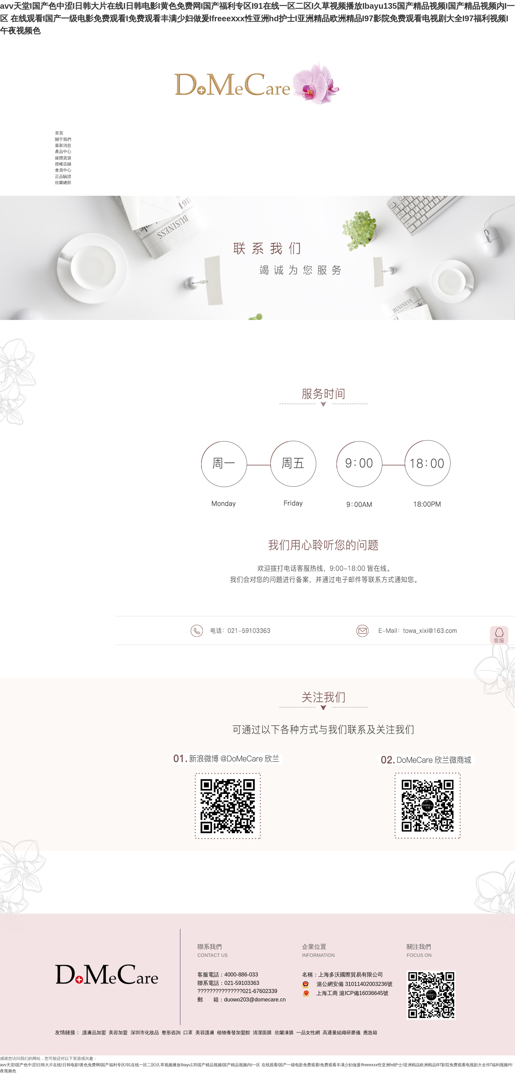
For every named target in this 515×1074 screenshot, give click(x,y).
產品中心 (63, 151)
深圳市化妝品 (145, 1032)
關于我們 (63, 139)
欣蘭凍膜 (284, 1032)
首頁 (59, 133)
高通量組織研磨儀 (341, 1032)
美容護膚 (204, 1032)
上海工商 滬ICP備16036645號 (352, 993)
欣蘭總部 (63, 182)
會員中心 (63, 170)
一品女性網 (308, 1032)
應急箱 (370, 1032)
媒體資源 (63, 158)
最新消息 (63, 145)
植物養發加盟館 (233, 1032)
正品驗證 (63, 176)
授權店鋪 (63, 164)
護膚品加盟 (94, 1032)
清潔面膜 (262, 1032)
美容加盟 (118, 1032)
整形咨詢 (171, 1032)
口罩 (188, 1032)
